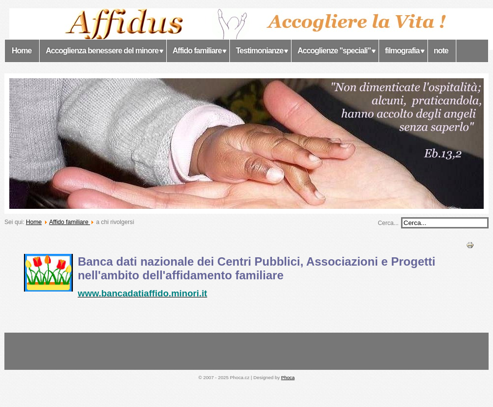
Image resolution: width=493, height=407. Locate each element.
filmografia (402, 50)
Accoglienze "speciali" (334, 50)
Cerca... (388, 223)
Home (21, 50)
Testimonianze (259, 50)
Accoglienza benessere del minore (101, 50)
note (441, 50)
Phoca (288, 377)
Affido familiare (197, 50)
